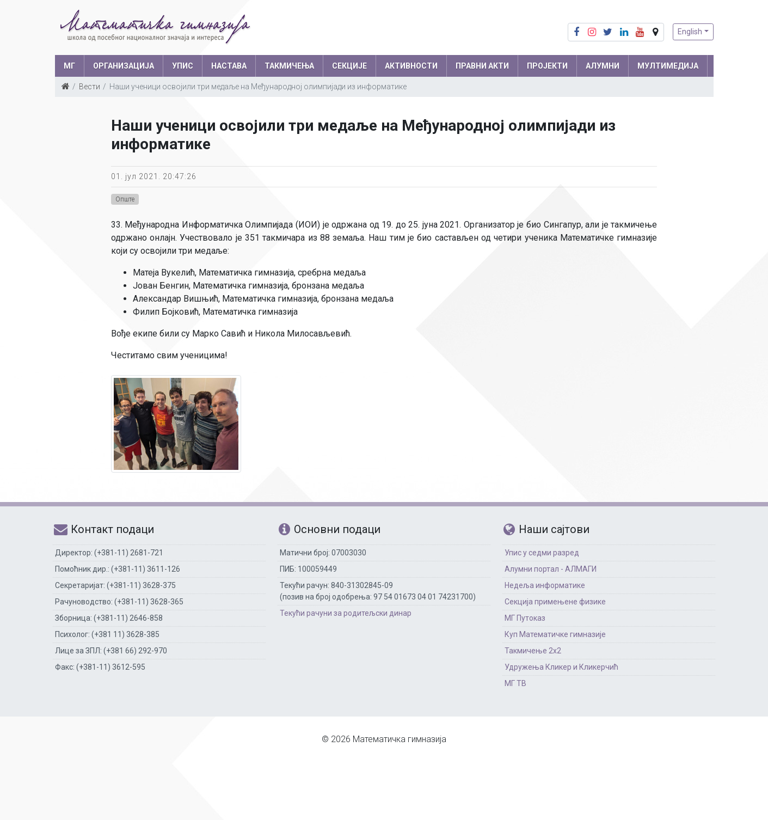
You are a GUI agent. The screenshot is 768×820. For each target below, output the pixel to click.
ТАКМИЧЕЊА (289, 66)
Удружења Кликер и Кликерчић (561, 667)
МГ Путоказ (525, 618)
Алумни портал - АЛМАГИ (551, 569)
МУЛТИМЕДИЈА (667, 66)
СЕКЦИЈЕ (349, 66)
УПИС (182, 66)
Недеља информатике (545, 585)
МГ (69, 66)
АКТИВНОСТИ (411, 66)
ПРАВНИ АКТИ (482, 66)
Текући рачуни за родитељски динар (345, 613)
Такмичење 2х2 (533, 650)
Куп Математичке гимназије (555, 634)
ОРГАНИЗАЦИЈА (123, 66)
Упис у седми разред (542, 552)
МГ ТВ (515, 683)
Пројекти (547, 66)
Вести (89, 86)
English (690, 31)
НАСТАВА (229, 66)
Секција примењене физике (555, 601)
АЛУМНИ (602, 66)
